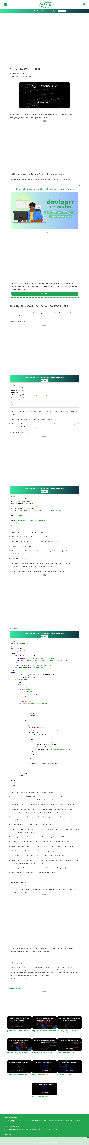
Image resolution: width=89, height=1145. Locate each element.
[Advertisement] (44, 25)
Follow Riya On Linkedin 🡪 (18, 979)
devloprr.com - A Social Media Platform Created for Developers (44, 379)
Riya (30, 76)
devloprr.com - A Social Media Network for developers (44, 11)
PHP (13, 76)
